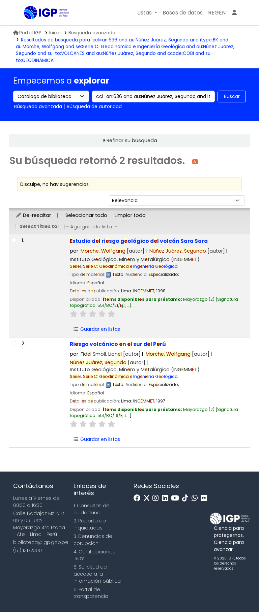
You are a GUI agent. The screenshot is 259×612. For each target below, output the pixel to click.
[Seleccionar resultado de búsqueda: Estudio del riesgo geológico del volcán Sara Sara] (14, 240)
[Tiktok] (187, 498)
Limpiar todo (130, 215)
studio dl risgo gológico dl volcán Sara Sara (139, 241)
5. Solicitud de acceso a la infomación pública (97, 573)
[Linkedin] (166, 498)
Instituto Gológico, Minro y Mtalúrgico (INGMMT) (135, 259)
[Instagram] (157, 498)
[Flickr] (205, 498)
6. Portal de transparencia (91, 593)
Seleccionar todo (86, 215)
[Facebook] (139, 498)
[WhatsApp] (196, 498)
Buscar (232, 96)
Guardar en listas (96, 329)
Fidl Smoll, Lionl (111, 354)
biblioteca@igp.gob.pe (40, 542)
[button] (147, 12)
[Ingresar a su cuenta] (234, 12)
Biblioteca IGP (41, 26)
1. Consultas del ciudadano (92, 509)
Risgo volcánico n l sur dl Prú (118, 344)
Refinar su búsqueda (132, 140)
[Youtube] (176, 498)
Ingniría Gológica (130, 266)
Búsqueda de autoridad (94, 106)
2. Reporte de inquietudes (90, 524)
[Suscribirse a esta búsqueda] (195, 161)
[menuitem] (216, 12)
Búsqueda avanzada (91, 33)
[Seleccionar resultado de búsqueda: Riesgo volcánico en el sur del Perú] (14, 343)
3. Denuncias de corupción (93, 540)
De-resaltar (33, 215)
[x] (148, 498)
